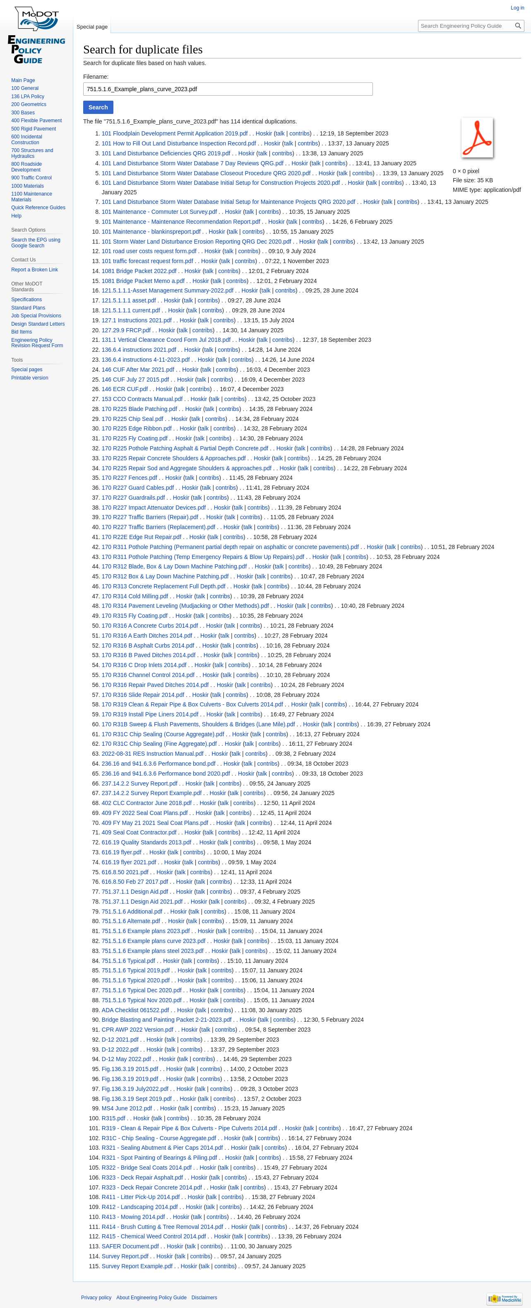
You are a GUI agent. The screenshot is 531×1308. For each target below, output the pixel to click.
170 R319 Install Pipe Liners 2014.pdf (150, 714)
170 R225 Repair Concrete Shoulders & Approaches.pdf (174, 458)
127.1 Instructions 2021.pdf (137, 320)
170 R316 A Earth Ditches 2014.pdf (147, 635)
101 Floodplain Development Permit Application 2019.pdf (175, 133)
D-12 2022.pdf (120, 1049)
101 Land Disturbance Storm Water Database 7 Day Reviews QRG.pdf (193, 163)
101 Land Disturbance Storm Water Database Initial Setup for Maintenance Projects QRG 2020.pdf (229, 201)
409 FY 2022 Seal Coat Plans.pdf (145, 813)
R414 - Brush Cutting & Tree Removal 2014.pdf (162, 1226)
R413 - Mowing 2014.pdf (133, 1217)
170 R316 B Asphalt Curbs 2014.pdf (148, 645)
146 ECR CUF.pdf (125, 389)
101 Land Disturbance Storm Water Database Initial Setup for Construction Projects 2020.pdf (221, 182)
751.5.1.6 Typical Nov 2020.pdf (142, 1000)
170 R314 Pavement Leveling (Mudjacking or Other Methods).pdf (185, 605)
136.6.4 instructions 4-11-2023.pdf (146, 359)
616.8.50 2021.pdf (125, 872)
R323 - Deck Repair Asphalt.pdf (142, 1177)
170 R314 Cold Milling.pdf (135, 596)
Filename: (95, 76)
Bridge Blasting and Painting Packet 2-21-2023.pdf (167, 1019)
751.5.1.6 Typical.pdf (128, 960)
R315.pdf (113, 1118)
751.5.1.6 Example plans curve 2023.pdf (154, 941)
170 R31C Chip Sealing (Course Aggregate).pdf (163, 734)
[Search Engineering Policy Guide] (471, 26)
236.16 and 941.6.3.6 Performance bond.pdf (159, 763)
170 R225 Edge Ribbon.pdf (137, 428)
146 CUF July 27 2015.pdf (135, 379)
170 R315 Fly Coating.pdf (135, 615)
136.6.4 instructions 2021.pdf (139, 349)
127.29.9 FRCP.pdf (126, 330)
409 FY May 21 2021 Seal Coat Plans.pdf (155, 823)
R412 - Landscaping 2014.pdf (140, 1207)
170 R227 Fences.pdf (129, 477)
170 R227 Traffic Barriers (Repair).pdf (150, 517)
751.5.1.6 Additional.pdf (132, 911)
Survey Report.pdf (125, 1256)
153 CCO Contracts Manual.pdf (142, 399)
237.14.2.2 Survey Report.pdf (140, 783)
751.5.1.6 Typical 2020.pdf (136, 980)
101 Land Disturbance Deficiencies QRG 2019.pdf (166, 153)
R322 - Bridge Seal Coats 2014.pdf (147, 1167)
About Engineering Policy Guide (151, 1298)
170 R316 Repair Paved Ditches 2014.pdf (155, 685)
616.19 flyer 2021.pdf (129, 862)
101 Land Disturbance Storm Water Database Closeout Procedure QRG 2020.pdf (206, 173)
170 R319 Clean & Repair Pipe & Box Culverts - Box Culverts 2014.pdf (192, 704)
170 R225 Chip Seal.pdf (132, 419)
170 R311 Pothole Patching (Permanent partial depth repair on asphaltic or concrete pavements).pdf (230, 547)
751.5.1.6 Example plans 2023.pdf (146, 931)
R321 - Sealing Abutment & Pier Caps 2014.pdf (162, 1147)
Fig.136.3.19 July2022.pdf (135, 1089)
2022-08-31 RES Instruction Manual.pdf (153, 753)
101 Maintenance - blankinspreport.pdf (151, 231)
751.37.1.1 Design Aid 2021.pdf (142, 901)
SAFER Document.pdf (130, 1246)
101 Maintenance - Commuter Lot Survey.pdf (159, 211)
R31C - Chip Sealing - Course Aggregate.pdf (159, 1138)
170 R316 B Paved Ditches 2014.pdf (149, 655)
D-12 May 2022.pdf (126, 1059)
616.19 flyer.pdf (122, 852)
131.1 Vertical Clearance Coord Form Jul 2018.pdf (166, 339)
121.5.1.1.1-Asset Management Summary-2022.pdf (167, 290)
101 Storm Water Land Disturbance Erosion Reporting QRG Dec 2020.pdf (196, 241)
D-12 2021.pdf (120, 1039)
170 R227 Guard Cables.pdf (138, 487)
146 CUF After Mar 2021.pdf (138, 369)
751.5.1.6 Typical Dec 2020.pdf (142, 990)
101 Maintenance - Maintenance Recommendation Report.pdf (181, 221)
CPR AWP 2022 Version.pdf (137, 1029)
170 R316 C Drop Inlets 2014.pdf (144, 665)
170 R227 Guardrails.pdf (133, 497)
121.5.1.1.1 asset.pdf (129, 300)
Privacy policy (96, 1298)
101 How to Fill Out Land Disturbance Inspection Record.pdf (179, 143)
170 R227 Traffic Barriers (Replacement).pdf (158, 527)
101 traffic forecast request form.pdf (147, 261)
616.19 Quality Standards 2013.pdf (146, 842)
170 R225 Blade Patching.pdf (139, 409)
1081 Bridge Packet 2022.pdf (139, 271)
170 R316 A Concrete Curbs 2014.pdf (150, 625)
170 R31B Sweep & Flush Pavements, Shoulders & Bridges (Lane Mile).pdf (198, 724)
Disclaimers (204, 1298)
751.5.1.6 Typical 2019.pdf (136, 970)
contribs (299, 133)
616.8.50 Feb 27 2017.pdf (135, 881)
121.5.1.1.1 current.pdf (131, 310)
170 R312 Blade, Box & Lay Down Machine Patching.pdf (174, 566)
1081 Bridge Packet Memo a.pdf (143, 281)
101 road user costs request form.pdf (149, 251)
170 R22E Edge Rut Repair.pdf (141, 537)
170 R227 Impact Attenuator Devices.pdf (154, 507)
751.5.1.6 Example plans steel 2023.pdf (153, 951)
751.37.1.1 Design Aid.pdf (135, 891)
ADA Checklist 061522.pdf (135, 1010)
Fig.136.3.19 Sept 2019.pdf (137, 1098)
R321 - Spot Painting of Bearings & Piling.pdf (159, 1157)
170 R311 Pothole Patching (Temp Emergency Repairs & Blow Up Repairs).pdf (203, 557)
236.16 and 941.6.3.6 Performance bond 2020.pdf (166, 773)
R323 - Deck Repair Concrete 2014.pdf (152, 1187)
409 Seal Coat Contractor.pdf (139, 832)
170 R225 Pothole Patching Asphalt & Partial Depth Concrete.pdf (185, 448)
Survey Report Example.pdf (137, 1266)
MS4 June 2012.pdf (127, 1108)
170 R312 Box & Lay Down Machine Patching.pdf (165, 576)
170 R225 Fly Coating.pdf (135, 438)
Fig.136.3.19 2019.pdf (130, 1079)
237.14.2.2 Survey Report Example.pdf (152, 793)
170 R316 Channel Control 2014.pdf (148, 675)
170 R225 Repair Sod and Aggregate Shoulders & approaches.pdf (187, 468)
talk (280, 133)
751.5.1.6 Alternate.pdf (131, 921)
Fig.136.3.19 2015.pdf (130, 1069)
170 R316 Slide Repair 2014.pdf (143, 694)
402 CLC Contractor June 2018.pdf (147, 803)
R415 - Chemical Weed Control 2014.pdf (154, 1236)
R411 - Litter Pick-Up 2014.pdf (141, 1197)
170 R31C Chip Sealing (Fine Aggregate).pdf (159, 743)
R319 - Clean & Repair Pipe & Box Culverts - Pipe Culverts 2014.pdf (189, 1128)
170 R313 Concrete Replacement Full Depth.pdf (164, 586)
